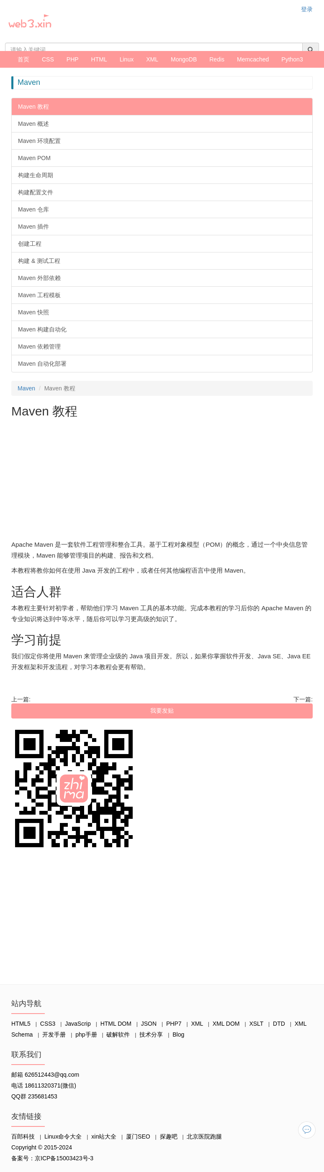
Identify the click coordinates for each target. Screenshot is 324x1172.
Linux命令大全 (63, 1136)
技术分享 (151, 1034)
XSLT (256, 1023)
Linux (127, 59)
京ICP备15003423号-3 (64, 1158)
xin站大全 (103, 1136)
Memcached (253, 59)
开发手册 (54, 1034)
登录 (307, 9)
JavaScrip (77, 1023)
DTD (279, 1023)
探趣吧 (168, 1136)
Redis (216, 59)
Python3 (292, 59)
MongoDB (184, 59)
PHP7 (174, 1023)
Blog (178, 1034)
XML (152, 59)
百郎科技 (23, 1136)
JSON (149, 1023)
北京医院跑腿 (204, 1136)
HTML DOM (115, 1023)
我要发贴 (162, 711)
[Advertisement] (162, 480)
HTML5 (21, 1023)
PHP (73, 59)
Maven (26, 388)
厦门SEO (138, 1136)
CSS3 (48, 1023)
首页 (23, 59)
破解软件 (118, 1034)
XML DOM (226, 1023)
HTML (99, 59)
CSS (48, 59)
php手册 (86, 1034)
